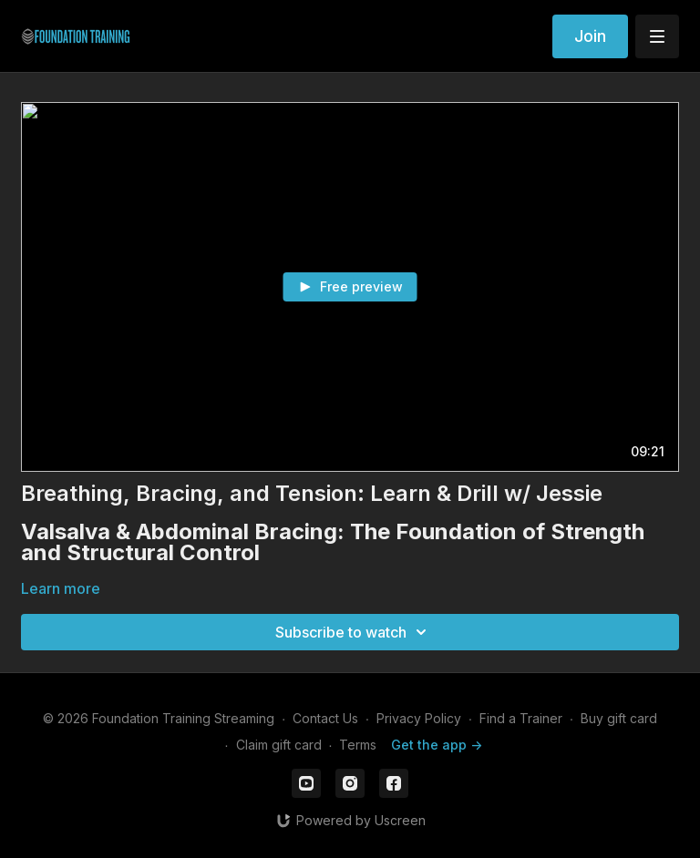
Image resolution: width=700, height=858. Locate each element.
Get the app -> (436, 744)
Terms (357, 744)
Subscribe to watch (353, 632)
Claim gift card (279, 744)
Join (590, 36)
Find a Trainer (520, 718)
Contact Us (325, 718)
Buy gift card (619, 718)
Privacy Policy (418, 718)
